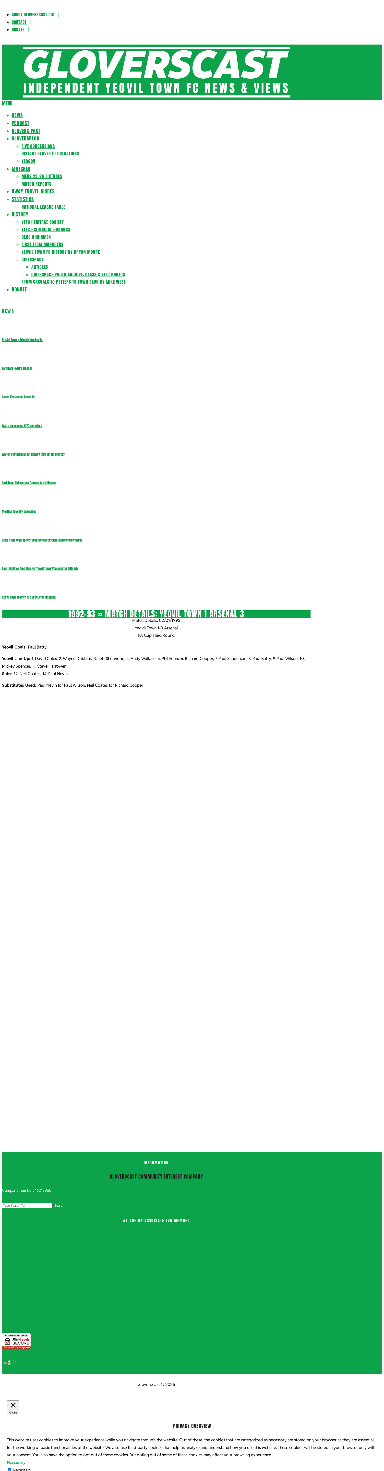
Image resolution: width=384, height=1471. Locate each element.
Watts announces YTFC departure (22, 425)
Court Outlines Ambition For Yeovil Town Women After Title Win (40, 568)
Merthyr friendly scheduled (19, 511)
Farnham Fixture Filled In (17, 368)
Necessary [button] (16, 1462)
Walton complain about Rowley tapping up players (33, 454)
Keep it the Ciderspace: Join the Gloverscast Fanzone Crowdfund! (42, 540)
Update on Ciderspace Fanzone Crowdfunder (29, 483)
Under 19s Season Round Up (18, 397)
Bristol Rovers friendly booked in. (22, 339)
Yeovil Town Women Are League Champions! (29, 597)
